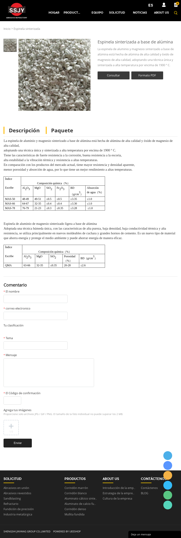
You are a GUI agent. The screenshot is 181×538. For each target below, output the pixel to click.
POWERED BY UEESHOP (67, 531)
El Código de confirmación (22, 393)
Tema (8, 338)
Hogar (54, 12)
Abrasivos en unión (16, 488)
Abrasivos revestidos (17, 493)
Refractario (11, 504)
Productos (72, 12)
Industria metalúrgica (18, 514)
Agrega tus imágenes (63, 412)
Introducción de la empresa (121, 488)
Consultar (113, 75)
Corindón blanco (76, 493)
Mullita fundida (74, 514)
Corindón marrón (76, 488)
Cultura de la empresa (117, 498)
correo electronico (17, 308)
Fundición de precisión (19, 509)
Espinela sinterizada (27, 29)
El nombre (11, 291)
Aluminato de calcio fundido (83, 504)
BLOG (144, 493)
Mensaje (10, 355)
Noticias (140, 12)
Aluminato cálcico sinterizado (84, 498)
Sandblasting (12, 498)
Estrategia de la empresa (119, 493)
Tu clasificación (14, 325)
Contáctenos (149, 488)
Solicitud (117, 12)
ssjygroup (167, 455)
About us (161, 12)
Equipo (97, 12)
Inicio (7, 29)
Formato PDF (147, 75)
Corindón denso (75, 509)
